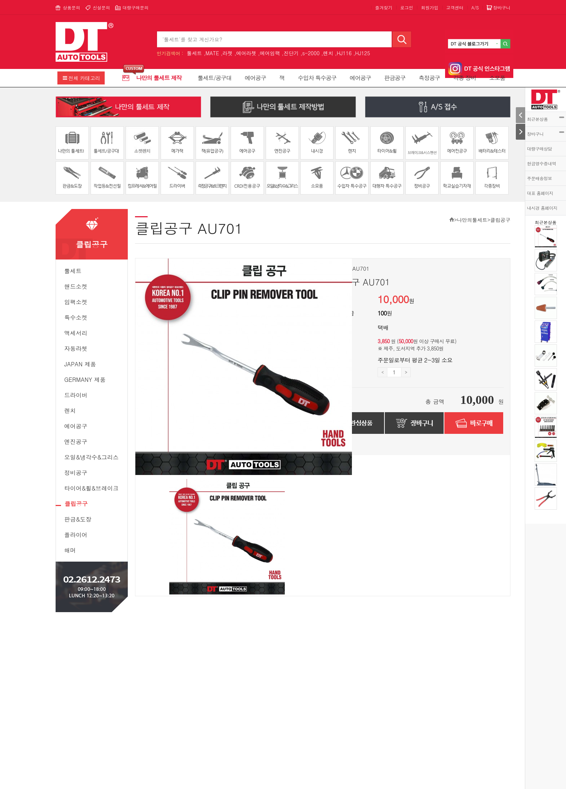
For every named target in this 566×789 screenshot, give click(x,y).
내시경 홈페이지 (542, 208)
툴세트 (194, 53)
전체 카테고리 (84, 78)
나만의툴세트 (472, 219)
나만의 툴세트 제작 (159, 78)
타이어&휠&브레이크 (91, 488)
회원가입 (429, 7)
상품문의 (71, 7)
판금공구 (394, 78)
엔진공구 (75, 441)
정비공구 (75, 472)
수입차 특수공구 (317, 78)
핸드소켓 (75, 286)
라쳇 (227, 53)
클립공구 (76, 504)
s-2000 (310, 53)
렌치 (328, 53)
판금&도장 (77, 519)
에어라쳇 (246, 53)
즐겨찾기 (383, 7)
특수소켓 (75, 317)
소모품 (497, 78)
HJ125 (362, 53)
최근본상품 (545, 119)
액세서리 (75, 333)
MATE (212, 53)
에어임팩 (270, 53)
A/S (475, 7)
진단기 (291, 53)
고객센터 (454, 7)
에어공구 (255, 78)
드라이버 (75, 395)
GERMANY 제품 (84, 379)
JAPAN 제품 (80, 364)
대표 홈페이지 (540, 193)
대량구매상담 (539, 148)
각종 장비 (464, 78)
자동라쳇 (75, 348)
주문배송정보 (539, 178)
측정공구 (429, 78)
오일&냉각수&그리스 (91, 457)
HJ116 (344, 53)
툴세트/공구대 (215, 78)
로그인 (406, 7)
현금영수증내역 (541, 163)
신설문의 (101, 7)
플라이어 (75, 535)
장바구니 (545, 134)
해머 (70, 550)
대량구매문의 (135, 7)
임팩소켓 (75, 302)
